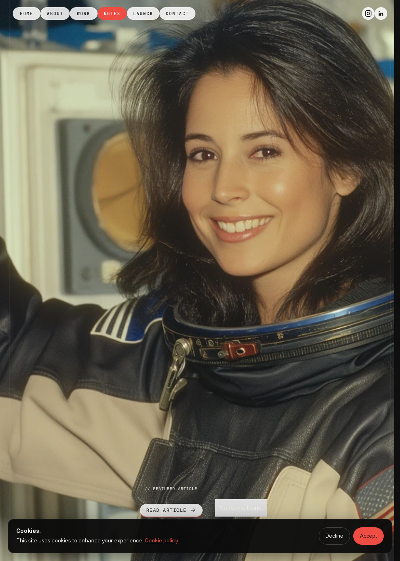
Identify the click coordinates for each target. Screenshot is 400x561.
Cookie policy (161, 540)
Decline (334, 536)
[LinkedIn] (381, 13)
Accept (368, 536)
